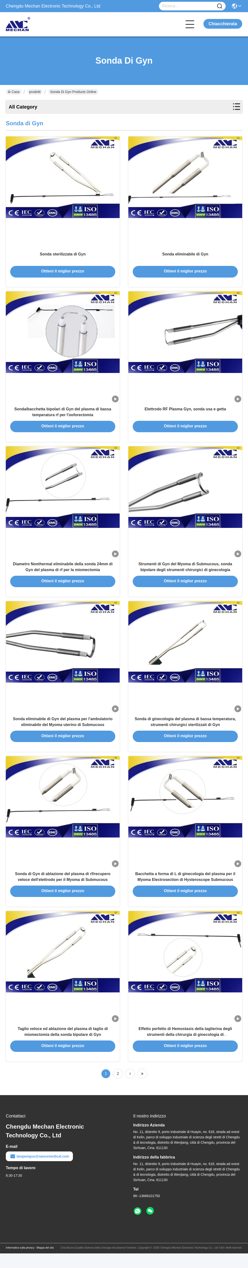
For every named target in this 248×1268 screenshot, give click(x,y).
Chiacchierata (223, 23)
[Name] (220, 6)
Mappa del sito (45, 1262)
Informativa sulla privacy (20, 1262)
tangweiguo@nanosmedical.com (39, 1171)
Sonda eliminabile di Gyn (185, 256)
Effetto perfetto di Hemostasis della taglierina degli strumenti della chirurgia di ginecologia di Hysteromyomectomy (185, 1049)
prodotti (35, 92)
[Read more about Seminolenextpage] (130, 1088)
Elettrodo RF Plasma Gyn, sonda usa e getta (185, 414)
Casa (14, 92)
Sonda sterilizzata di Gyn (62, 256)
